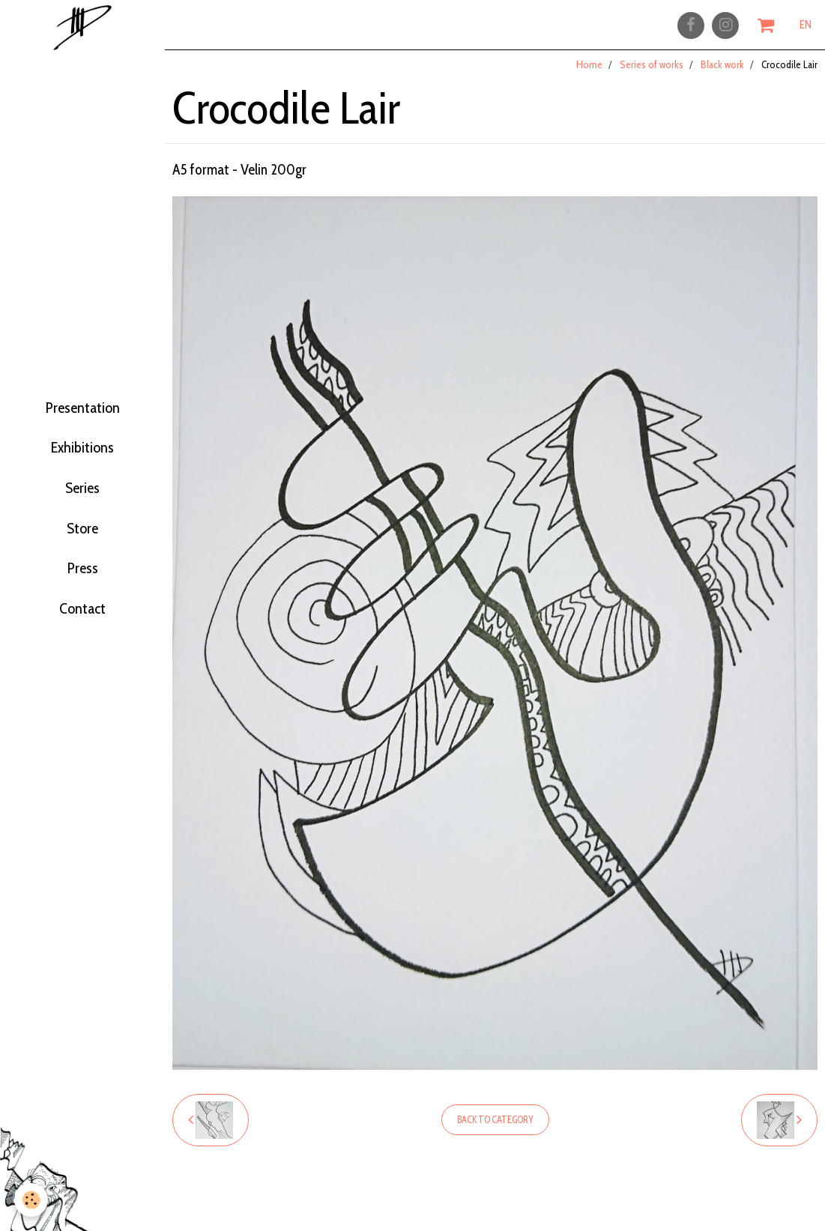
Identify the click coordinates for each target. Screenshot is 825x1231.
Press (83, 587)
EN (806, 27)
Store (82, 540)
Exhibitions (82, 448)
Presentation (83, 401)
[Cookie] (32, 1200)
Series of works (651, 74)
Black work (722, 74)
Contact (82, 633)
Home (589, 74)
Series (83, 494)
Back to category (495, 1129)
